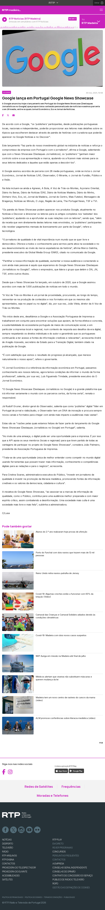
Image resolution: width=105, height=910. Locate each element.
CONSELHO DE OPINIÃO (63, 871)
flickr (37, 829)
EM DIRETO (57, 843)
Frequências (71, 786)
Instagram (21, 829)
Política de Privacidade (12, 897)
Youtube (29, 829)
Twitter (13, 829)
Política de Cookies (33, 897)
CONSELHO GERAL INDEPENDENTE (69, 867)
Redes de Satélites (38, 786)
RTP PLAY (57, 839)
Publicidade (69, 897)
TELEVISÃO (7, 847)
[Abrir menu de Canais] (92, 21)
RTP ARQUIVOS (9, 855)
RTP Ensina (8, 859)
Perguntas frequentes (65, 855)
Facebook (5, 829)
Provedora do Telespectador (19, 867)
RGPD (55, 883)
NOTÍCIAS (7, 839)
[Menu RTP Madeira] (102, 10)
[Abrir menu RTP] (52, 2)
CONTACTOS (8, 863)
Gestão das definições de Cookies (71, 887)
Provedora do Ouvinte (14, 871)
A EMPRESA (58, 863)
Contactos (58, 859)
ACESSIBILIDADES (10, 875)
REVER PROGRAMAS (62, 847)
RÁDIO (5, 851)
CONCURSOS (59, 851)
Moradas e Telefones (52, 795)
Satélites (7, 879)
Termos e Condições (53, 897)
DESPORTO (7, 843)
